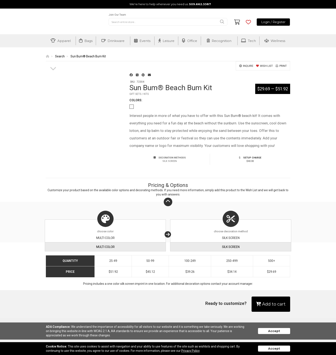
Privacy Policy (190, 350)
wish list (264, 65)
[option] (53, 61)
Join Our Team (117, 14)
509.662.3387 (200, 4)
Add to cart (271, 304)
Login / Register (273, 22)
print (281, 65)
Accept (274, 331)
